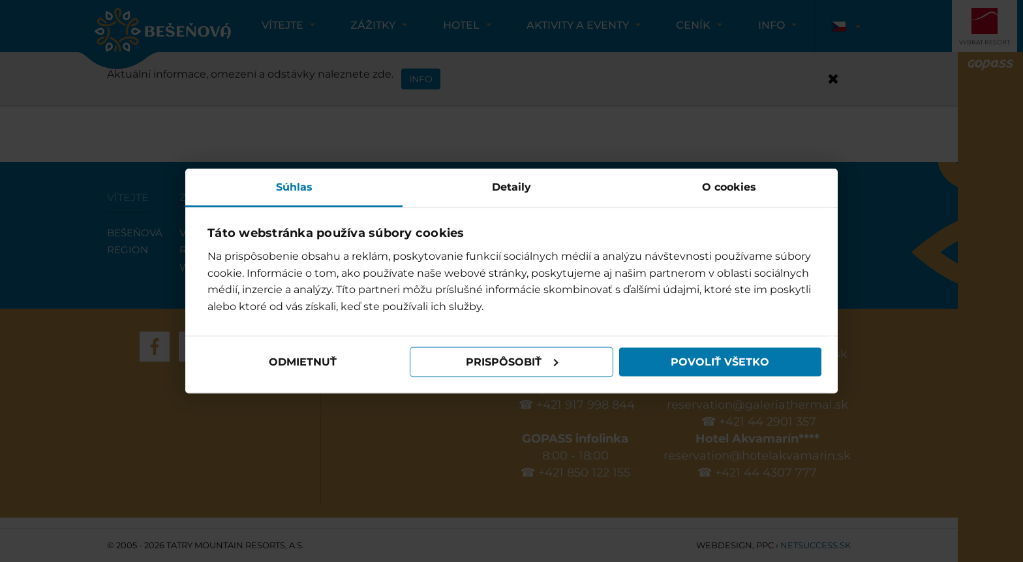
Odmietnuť (303, 362)
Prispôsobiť (512, 362)
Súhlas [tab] (294, 186)
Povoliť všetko (720, 362)
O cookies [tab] (729, 186)
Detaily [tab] (511, 186)
